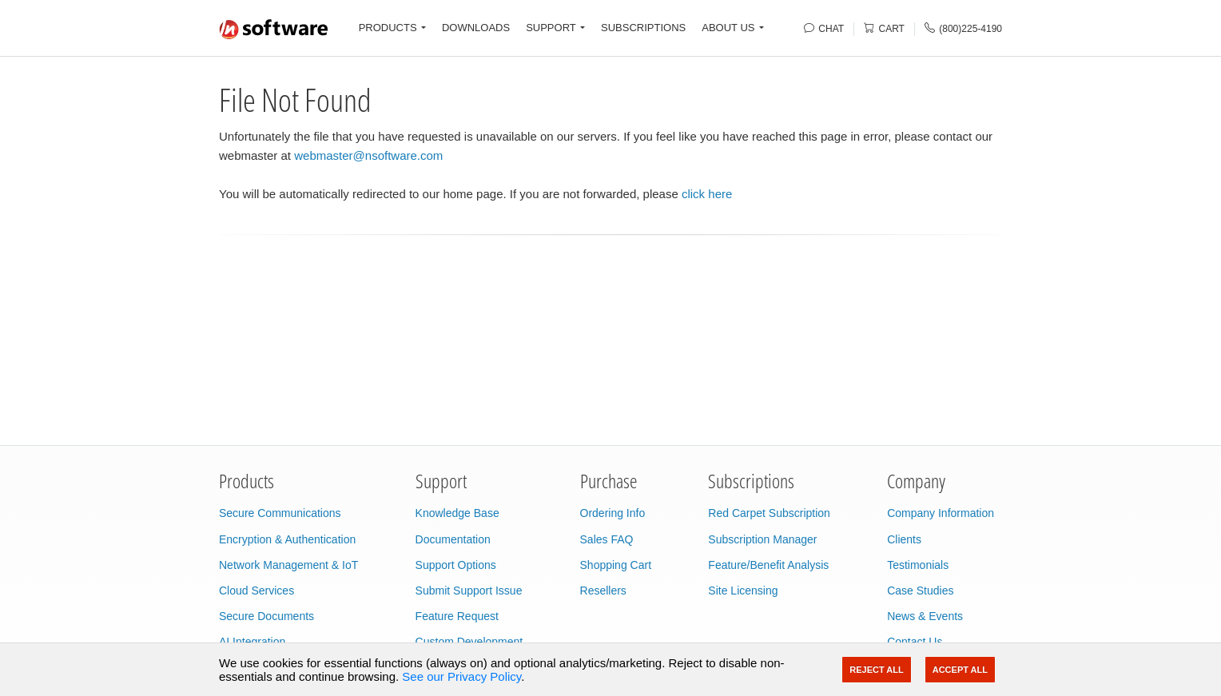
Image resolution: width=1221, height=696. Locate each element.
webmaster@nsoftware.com (368, 155)
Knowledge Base (457, 513)
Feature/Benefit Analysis (768, 565)
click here (707, 194)
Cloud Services (256, 590)
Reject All (876, 669)
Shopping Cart (616, 565)
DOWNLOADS (476, 28)
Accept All (960, 669)
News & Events (925, 616)
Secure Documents (266, 616)
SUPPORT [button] (551, 28)
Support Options (456, 565)
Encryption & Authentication (287, 539)
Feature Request (457, 616)
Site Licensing (743, 590)
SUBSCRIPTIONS (643, 28)
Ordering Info (613, 513)
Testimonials (918, 565)
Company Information (940, 513)
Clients (904, 539)
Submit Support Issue (469, 590)
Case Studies (920, 590)
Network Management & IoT (288, 565)
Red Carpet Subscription (769, 513)
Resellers (603, 590)
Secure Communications (280, 513)
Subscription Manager (762, 539)
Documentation (453, 539)
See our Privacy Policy (461, 676)
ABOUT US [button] (728, 28)
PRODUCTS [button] (388, 28)
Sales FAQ (607, 539)
